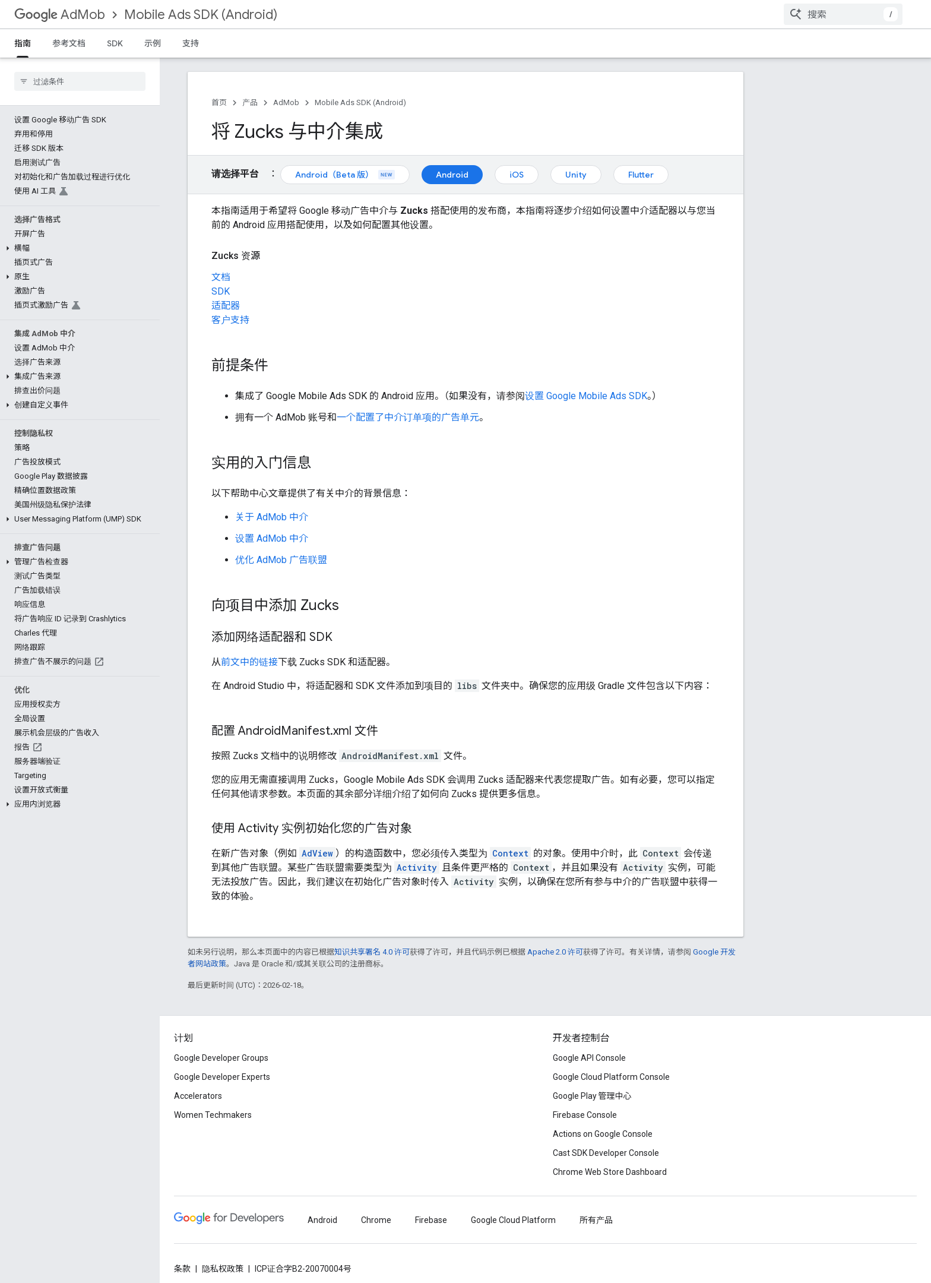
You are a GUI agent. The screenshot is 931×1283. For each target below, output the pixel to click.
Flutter (641, 174)
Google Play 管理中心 (592, 1096)
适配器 (225, 305)
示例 (152, 43)
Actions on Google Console (603, 1134)
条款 (182, 1268)
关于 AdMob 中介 (271, 517)
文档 (220, 277)
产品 (250, 102)
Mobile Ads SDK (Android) (200, 15)
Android (452, 174)
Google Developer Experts (222, 1077)
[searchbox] (79, 81)
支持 (190, 43)
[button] (77, 248)
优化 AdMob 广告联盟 (281, 559)
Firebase (431, 1220)
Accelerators (198, 1096)
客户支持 (230, 320)
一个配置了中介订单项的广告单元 (408, 417)
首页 (219, 102)
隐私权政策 (222, 1268)
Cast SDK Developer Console (606, 1153)
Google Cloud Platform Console (611, 1077)
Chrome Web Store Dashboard (610, 1172)
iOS (516, 174)
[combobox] (843, 14)
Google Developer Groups (221, 1058)
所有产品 (596, 1220)
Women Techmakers (213, 1115)
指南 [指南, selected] (22, 43)
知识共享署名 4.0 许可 (372, 951)
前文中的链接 (249, 662)
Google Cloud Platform (513, 1220)
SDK (115, 43)
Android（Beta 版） (345, 174)
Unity (576, 174)
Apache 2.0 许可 (555, 951)
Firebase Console (585, 1115)
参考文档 (69, 43)
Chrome (376, 1220)
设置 (586, 396)
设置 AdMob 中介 (271, 538)
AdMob (59, 15)
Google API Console (589, 1058)
